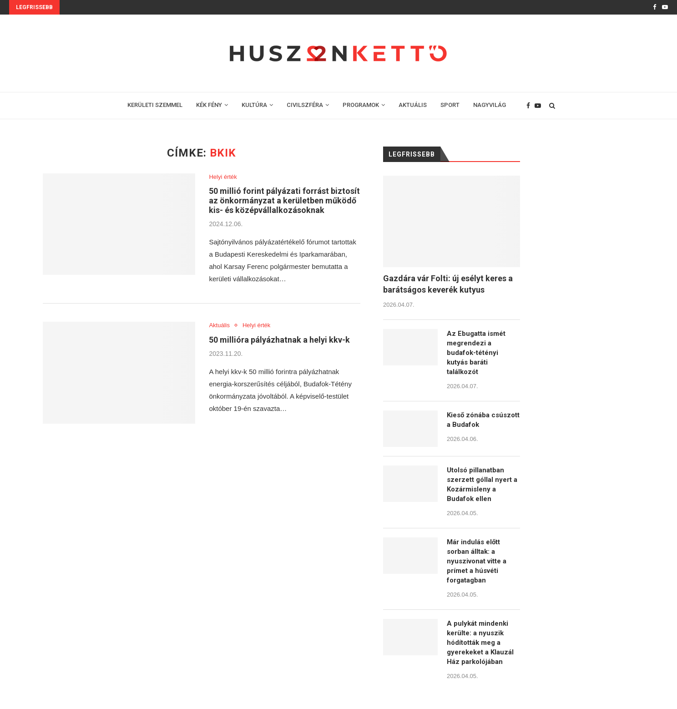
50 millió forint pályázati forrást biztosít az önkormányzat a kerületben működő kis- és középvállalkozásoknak (284, 200)
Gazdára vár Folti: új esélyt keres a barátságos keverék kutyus (448, 283)
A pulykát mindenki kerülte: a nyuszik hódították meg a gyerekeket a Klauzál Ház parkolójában (480, 642)
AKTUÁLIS (413, 104)
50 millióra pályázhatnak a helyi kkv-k (279, 339)
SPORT (450, 104)
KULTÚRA (254, 104)
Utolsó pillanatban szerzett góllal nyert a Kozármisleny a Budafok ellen (482, 484)
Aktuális (219, 325)
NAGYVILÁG (489, 104)
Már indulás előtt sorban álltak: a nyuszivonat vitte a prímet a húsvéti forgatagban (476, 561)
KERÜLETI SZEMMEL (154, 104)
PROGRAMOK (361, 104)
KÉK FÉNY (209, 104)
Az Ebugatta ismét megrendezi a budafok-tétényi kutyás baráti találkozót (476, 352)
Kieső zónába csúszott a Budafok (483, 420)
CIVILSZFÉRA (305, 104)
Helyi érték (223, 176)
